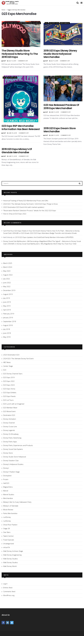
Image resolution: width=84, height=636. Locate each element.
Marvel (5, 491)
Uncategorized (8, 543)
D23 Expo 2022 (9, 381)
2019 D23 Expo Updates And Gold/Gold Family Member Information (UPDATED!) (44, 237)
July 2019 (6, 298)
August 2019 (8, 294)
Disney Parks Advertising (12, 438)
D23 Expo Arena (9, 389)
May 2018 (6, 337)
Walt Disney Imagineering (12, 555)
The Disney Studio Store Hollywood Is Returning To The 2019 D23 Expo (20, 54)
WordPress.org (8, 595)
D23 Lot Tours (8, 400)
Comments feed (9, 591)
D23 (4, 23)
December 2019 (9, 290)
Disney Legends (9, 430)
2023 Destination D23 (11, 355)
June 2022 (7, 282)
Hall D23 (6, 483)
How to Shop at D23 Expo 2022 (14, 214)
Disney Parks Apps (10, 442)
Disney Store (8, 453)
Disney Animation (9, 419)
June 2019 (7, 302)
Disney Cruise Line (10, 426)
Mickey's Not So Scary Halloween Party (17, 502)
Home (3, 10)
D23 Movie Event (9, 411)
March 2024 (7, 267)
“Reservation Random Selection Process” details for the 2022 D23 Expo (29, 210)
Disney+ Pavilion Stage (11, 472)
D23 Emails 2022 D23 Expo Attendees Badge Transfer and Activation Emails (49, 233)
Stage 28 (6, 528)
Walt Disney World (9, 566)
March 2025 (7, 263)
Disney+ (6, 468)
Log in (5, 584)
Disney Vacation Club (11, 460)
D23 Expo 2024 (9, 385)
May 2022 (6, 286)
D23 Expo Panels (9, 396)
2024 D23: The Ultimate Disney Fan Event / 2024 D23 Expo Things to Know (30, 204)
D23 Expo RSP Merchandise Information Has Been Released (21, 127)
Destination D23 (9, 415)
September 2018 (9, 321)
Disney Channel (9, 423)
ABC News (7, 362)
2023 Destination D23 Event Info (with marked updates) (23, 207)
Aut (4, 61)
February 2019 (8, 314)
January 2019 (8, 317)
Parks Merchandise (10, 513)
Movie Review (8, 509)
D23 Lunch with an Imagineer (13, 404)
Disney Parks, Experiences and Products (18, 445)
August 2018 (8, 325)
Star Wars (6, 532)
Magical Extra (8, 487)
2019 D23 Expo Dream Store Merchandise (60, 130)
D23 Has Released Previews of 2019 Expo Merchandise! (61, 106)
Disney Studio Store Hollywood (29, 23)
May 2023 (6, 271)
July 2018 (6, 329)
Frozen (5, 479)
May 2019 (6, 306)
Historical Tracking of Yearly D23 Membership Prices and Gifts (25, 200)
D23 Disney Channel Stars (12, 374)
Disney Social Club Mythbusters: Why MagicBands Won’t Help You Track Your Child (46, 244)
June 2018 (7, 333)
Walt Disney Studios (10, 559)
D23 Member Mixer (10, 408)
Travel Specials (8, 540)
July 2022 (6, 279)
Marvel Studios (8, 494)
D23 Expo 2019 (12, 23)
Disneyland (7, 475)
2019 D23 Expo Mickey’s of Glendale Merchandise (17, 150)
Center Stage (8, 366)
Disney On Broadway (11, 434)
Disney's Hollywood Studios (13, 464)
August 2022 (8, 275)
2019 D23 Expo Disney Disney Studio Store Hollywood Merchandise (60, 54)
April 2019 (7, 310)
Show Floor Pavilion (10, 525)
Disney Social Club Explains (13, 449)
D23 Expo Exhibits (9, 392)
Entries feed (7, 587)
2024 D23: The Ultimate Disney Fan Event (18, 358)
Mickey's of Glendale (10, 506)
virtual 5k (6, 547)
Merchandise (64, 23)
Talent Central (8, 536)
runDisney (7, 517)
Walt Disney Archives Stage (13, 551)
